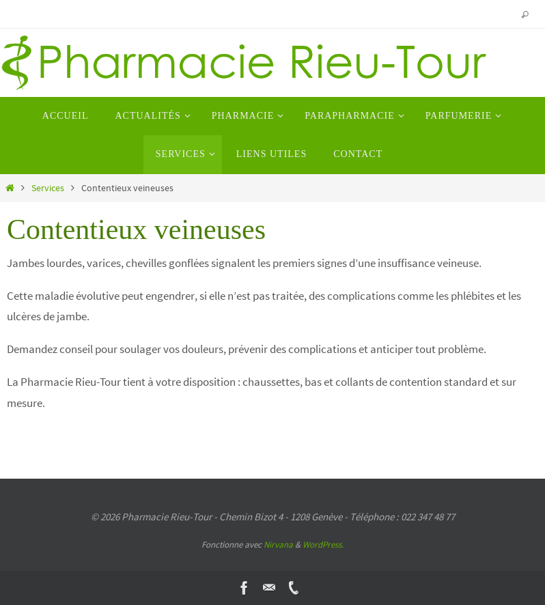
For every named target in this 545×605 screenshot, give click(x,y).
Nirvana (278, 544)
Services (47, 188)
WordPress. (323, 544)
